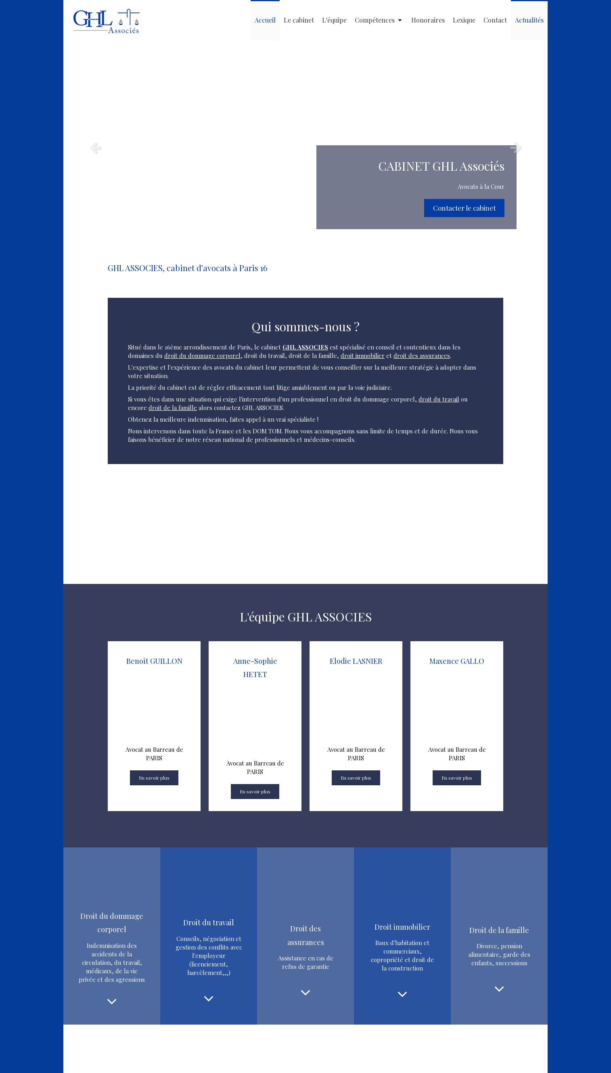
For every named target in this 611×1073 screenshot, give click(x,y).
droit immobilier (363, 355)
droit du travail (438, 399)
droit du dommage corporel (202, 355)
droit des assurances (421, 355)
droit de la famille (173, 408)
